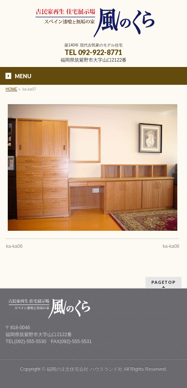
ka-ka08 (171, 246)
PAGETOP (163, 282)
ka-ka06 (14, 246)
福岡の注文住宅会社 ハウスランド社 (84, 369)
